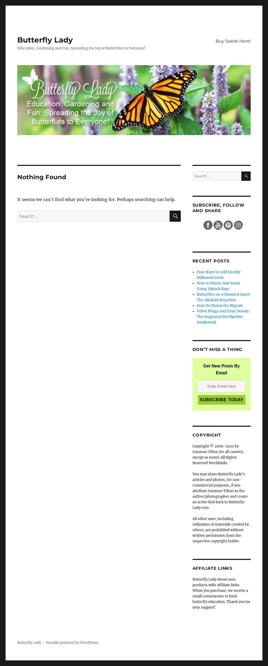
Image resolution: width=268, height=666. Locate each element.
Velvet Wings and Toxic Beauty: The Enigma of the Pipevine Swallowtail (223, 317)
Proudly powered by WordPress (72, 642)
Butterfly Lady (45, 39)
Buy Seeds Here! (233, 41)
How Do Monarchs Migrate (220, 305)
